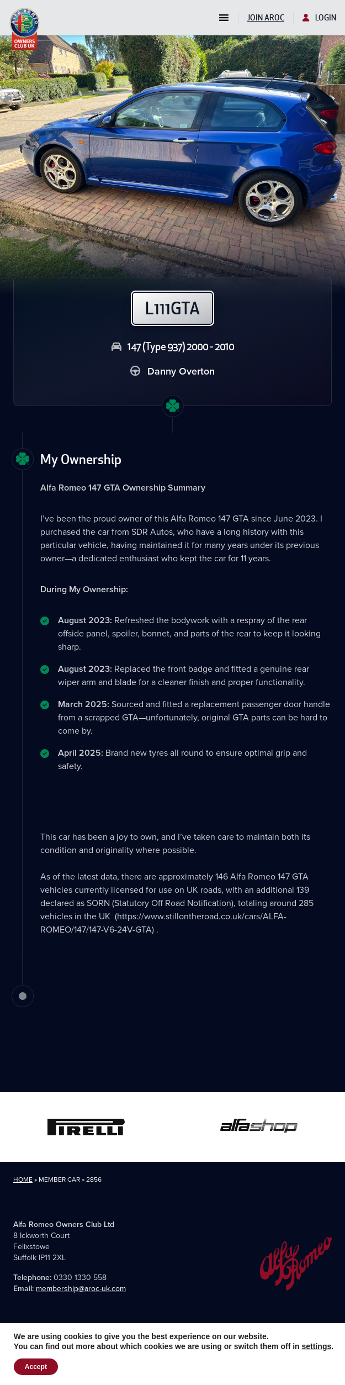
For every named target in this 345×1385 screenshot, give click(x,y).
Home (23, 1179)
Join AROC (265, 18)
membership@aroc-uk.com (81, 1288)
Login (319, 18)
